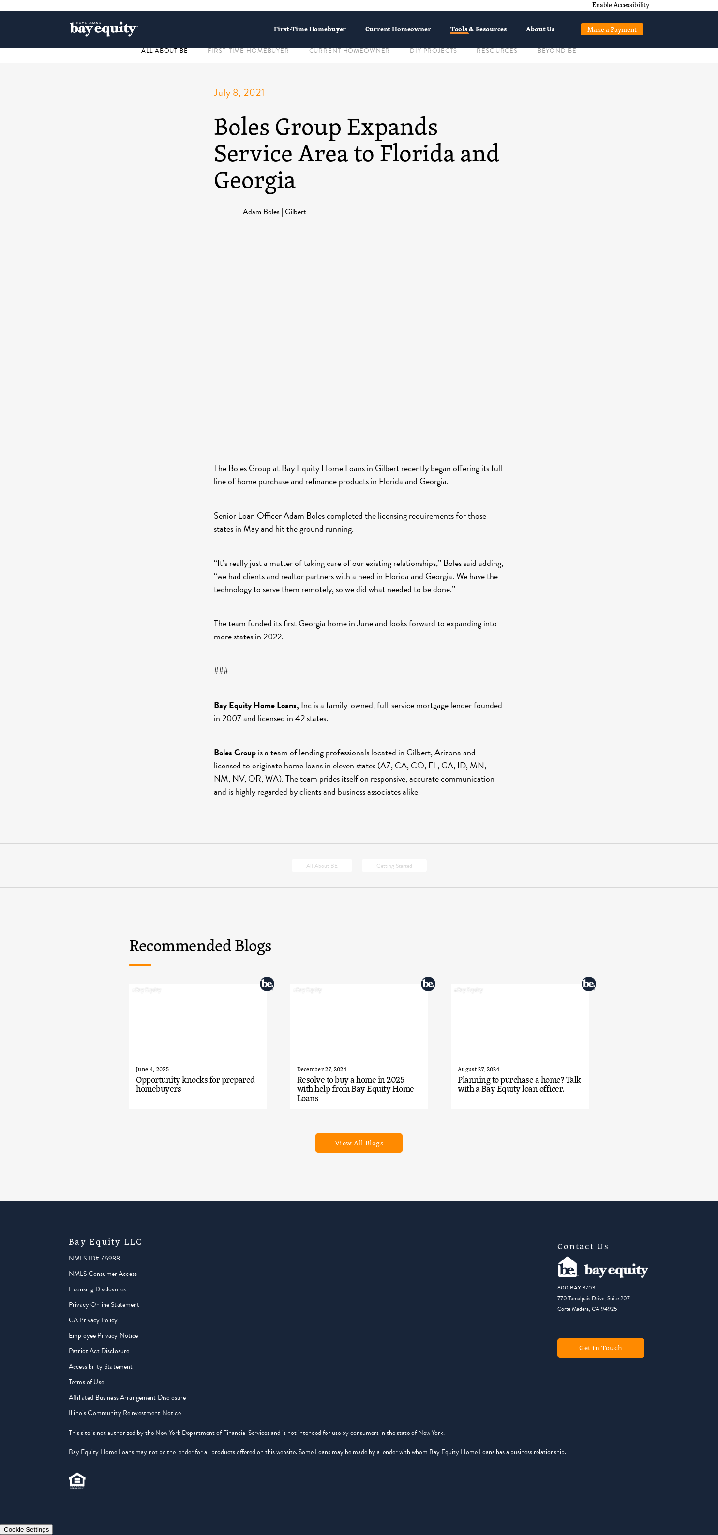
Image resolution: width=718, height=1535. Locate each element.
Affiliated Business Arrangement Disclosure (127, 1397)
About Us (540, 28)
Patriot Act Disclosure (99, 1351)
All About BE (322, 865)
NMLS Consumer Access (103, 1274)
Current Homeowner (398, 28)
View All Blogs (359, 1143)
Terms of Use (86, 1382)
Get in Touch (601, 1348)
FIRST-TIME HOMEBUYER (248, 51)
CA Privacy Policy (93, 1320)
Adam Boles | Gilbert (274, 211)
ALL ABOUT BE (164, 51)
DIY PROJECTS (433, 51)
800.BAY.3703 (576, 1287)
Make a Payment (612, 29)
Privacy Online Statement (104, 1305)
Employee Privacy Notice (103, 1336)
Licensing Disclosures (97, 1289)
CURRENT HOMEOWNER (349, 51)
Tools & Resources (478, 28)
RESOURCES (497, 51)
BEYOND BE (557, 51)
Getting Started (394, 865)
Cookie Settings (26, 1529)
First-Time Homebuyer (310, 28)
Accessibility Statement (101, 1366)
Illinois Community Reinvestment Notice (125, 1413)
